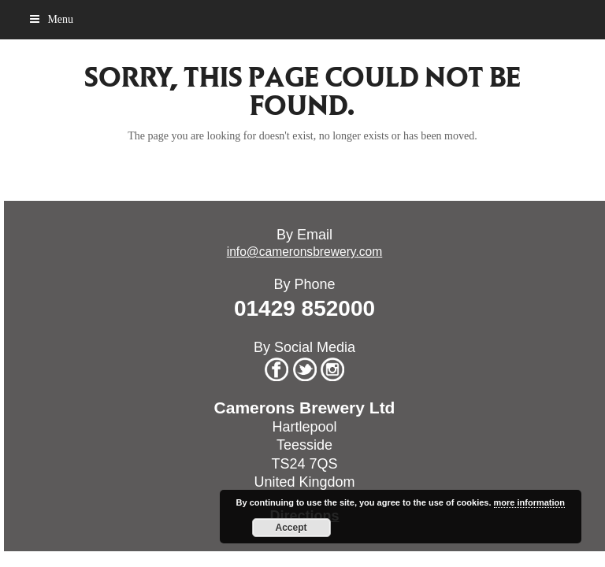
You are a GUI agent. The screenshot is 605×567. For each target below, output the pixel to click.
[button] (51, 19)
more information (529, 502)
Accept (291, 527)
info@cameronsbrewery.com (305, 251)
